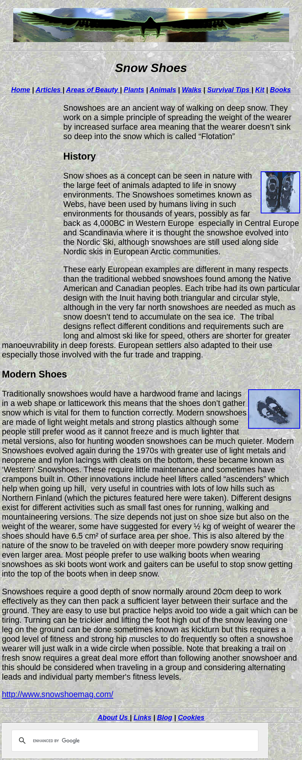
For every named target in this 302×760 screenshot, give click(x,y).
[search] (134, 740)
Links (142, 717)
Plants (134, 90)
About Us (113, 717)
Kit (259, 90)
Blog (164, 717)
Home (20, 90)
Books (280, 90)
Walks (192, 90)
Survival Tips (229, 90)
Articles (49, 90)
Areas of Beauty (93, 90)
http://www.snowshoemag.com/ (57, 694)
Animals (163, 90)
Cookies (191, 717)
